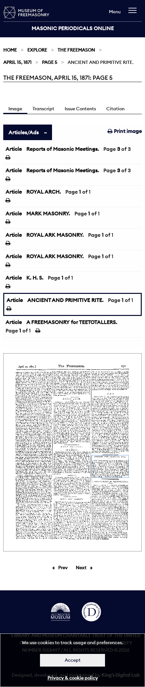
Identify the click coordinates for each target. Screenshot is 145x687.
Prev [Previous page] (64, 567)
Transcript (43, 109)
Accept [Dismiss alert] (73, 660)
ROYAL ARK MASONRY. (55, 235)
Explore (37, 50)
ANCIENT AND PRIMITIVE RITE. (65, 300)
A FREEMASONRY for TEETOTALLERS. (71, 322)
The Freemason (76, 50)
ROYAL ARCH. (43, 191)
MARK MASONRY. (48, 213)
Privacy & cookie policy (72, 678)
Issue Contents (80, 109)
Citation (115, 109)
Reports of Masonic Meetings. (62, 149)
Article (14, 149)
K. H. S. (34, 277)
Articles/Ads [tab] (23, 132)
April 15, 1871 (17, 62)
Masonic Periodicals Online (73, 28)
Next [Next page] (86, 567)
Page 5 (49, 62)
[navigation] (134, 13)
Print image (125, 131)
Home (10, 50)
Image (15, 109)
